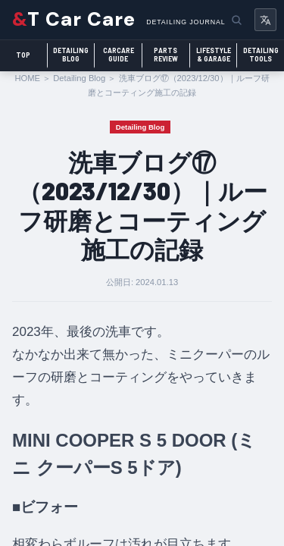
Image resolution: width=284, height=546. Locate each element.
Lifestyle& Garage (213, 54)
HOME (27, 78)
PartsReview (166, 54)
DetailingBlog (71, 54)
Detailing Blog (79, 78)
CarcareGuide (118, 54)
